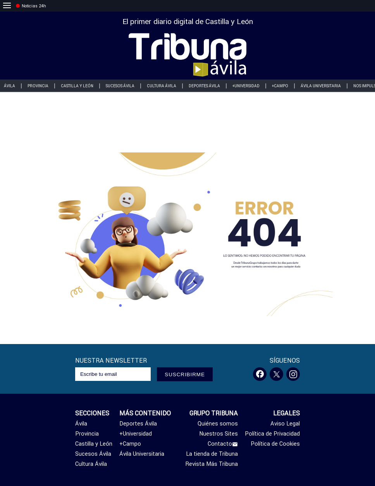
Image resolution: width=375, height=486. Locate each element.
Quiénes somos (218, 423)
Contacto (223, 443)
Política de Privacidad (272, 433)
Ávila (81, 423)
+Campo (280, 85)
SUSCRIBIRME (185, 374)
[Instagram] (293, 374)
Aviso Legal (285, 423)
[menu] (7, 6)
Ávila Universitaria (321, 85)
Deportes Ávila (204, 85)
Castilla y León (77, 85)
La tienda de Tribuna (212, 453)
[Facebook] (260, 374)
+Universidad (246, 85)
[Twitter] (276, 374)
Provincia (38, 85)
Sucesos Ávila (120, 85)
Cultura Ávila (161, 85)
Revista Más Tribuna (212, 463)
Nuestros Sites (218, 433)
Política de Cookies (275, 443)
